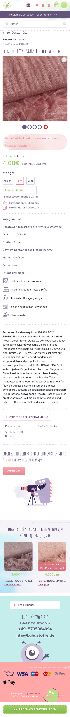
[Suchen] (35, 24)
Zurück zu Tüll (17, 32)
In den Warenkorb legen (35, 709)
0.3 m (7, 181)
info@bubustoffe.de (35, 635)
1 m (19, 181)
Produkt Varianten (13, 39)
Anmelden (13, 470)
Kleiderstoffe (13, 426)
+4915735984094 (35, 629)
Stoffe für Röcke (47, 426)
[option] (35, 88)
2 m (30, 181)
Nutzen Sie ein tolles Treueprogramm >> (35, 15)
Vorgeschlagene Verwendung (26, 417)
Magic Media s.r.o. (32, 693)
